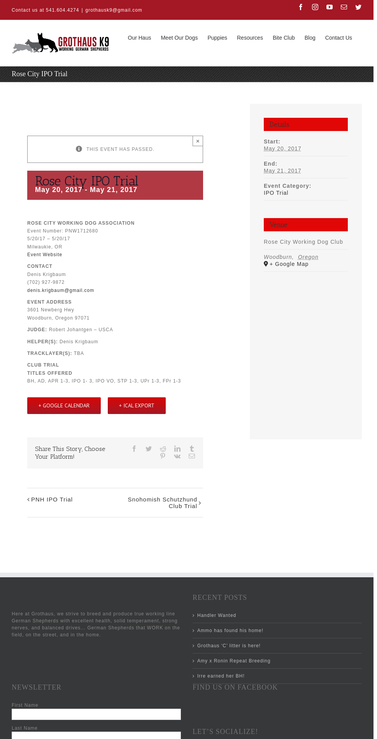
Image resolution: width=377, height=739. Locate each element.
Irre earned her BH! (221, 676)
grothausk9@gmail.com (114, 10)
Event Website (44, 254)
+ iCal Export (136, 405)
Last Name (25, 728)
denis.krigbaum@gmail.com (60, 290)
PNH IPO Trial (52, 499)
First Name (25, 705)
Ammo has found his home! (230, 630)
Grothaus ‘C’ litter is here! (229, 645)
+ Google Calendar (64, 405)
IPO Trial (276, 193)
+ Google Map (289, 264)
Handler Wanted (216, 615)
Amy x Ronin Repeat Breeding (233, 661)
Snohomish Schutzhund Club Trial (162, 502)
